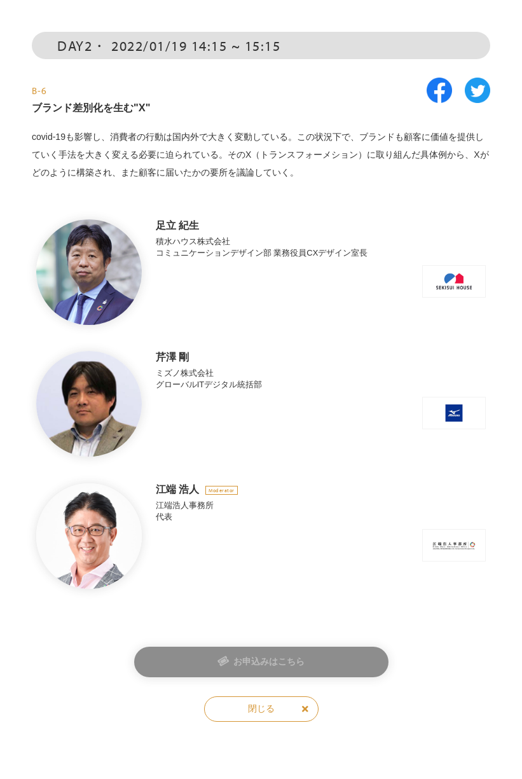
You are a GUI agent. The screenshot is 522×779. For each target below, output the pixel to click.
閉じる (261, 708)
